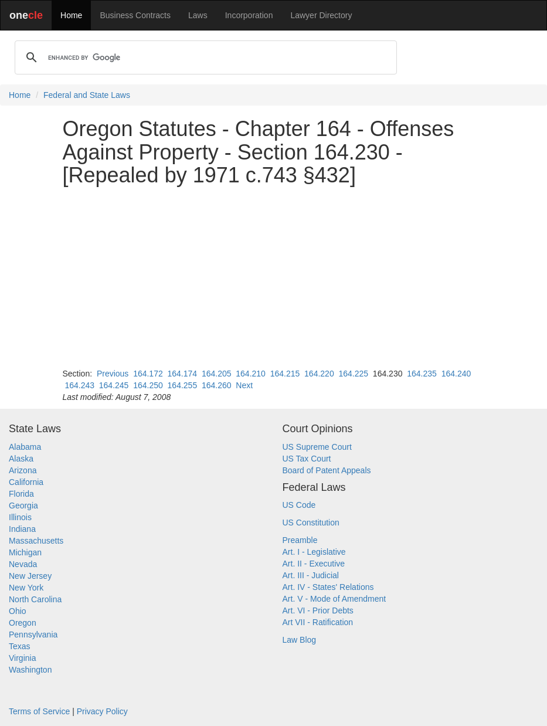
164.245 (114, 385)
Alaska (21, 458)
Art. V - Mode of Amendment (334, 598)
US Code (299, 505)
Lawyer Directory (321, 15)
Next (244, 385)
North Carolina (35, 599)
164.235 (422, 373)
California (26, 482)
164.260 (217, 385)
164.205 (217, 373)
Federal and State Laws (86, 95)
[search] (204, 57)
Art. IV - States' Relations (328, 587)
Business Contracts (135, 15)
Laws (198, 15)
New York (26, 587)
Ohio (17, 611)
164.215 (285, 373)
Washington (30, 669)
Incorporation (249, 15)
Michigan (25, 552)
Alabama (25, 447)
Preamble (300, 540)
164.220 (319, 373)
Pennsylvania (33, 634)
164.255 (183, 385)
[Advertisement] (274, 277)
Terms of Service (39, 711)
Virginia (22, 658)
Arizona (22, 470)
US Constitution (311, 522)
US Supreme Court (317, 447)
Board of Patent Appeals (327, 470)
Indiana (22, 529)
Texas (19, 646)
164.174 (183, 373)
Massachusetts (36, 540)
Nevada (23, 564)
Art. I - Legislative (314, 552)
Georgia (23, 505)
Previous (112, 373)
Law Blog (300, 639)
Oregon (22, 622)
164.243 (79, 385)
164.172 (148, 373)
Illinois (20, 517)
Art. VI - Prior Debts (318, 610)
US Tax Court (307, 458)
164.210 (251, 373)
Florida (21, 493)
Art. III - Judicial (311, 575)
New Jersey (30, 576)
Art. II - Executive (314, 563)
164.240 (456, 373)
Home (71, 15)
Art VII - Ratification (318, 622)
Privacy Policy (102, 711)
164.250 (148, 385)
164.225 (353, 373)
